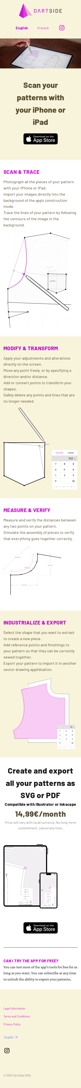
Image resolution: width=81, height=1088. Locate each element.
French (43, 28)
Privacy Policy (12, 1024)
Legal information (14, 1008)
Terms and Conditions (16, 1016)
